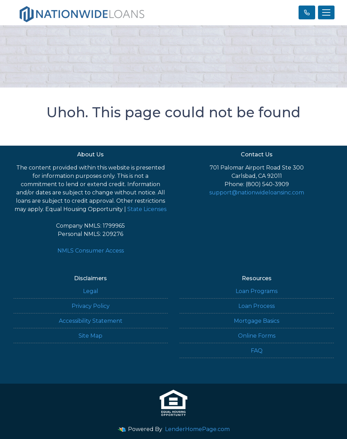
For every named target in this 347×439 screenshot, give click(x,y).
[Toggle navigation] (326, 12)
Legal (90, 291)
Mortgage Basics (256, 321)
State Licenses (146, 209)
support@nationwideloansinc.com (256, 192)
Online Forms (256, 335)
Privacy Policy (91, 306)
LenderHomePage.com (197, 429)
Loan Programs (256, 291)
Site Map (90, 335)
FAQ (257, 350)
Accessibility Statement (90, 321)
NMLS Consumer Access (90, 250)
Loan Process (256, 306)
